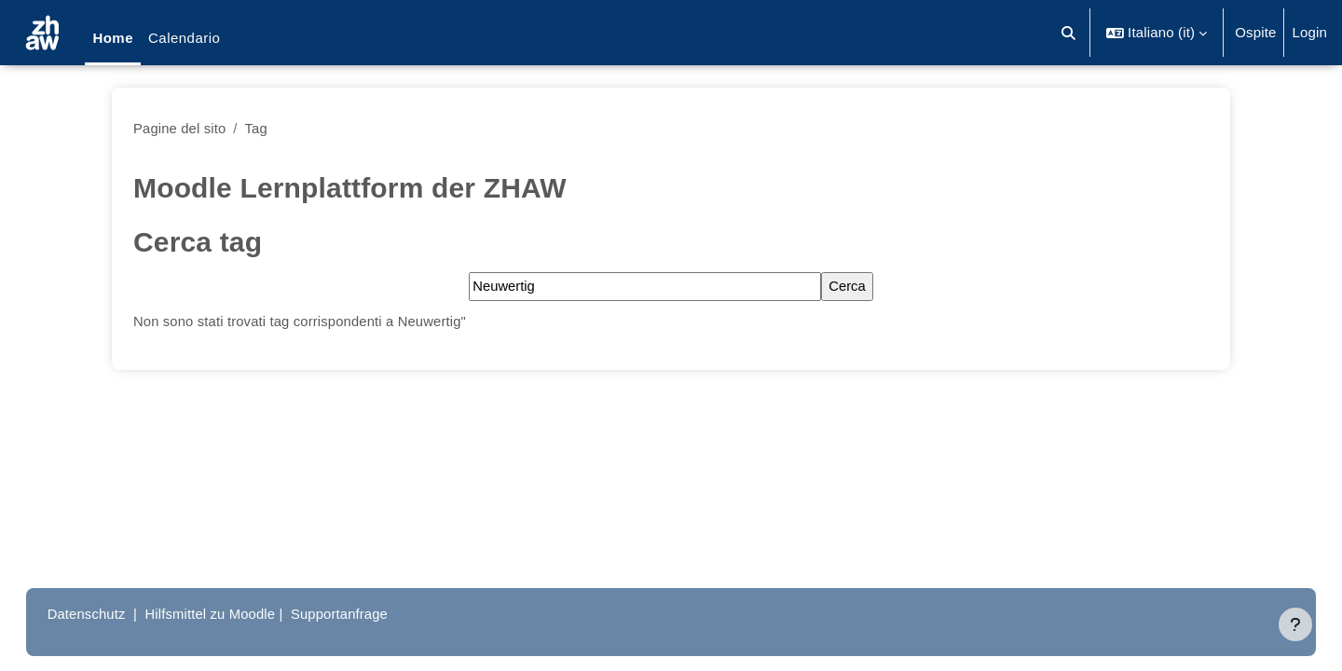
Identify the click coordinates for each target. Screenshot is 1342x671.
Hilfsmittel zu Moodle (232, 614)
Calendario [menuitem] (184, 38)
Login (1309, 32)
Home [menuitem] (112, 38)
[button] (1069, 32)
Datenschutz (105, 614)
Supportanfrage (362, 614)
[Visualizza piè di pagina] (1295, 624)
